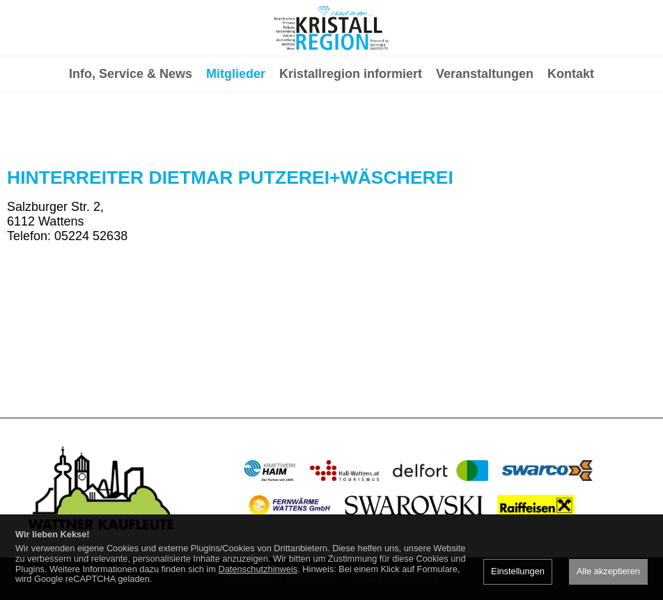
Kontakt (570, 129)
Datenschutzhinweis (257, 569)
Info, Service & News (130, 129)
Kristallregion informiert (350, 129)
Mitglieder (235, 129)
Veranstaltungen (484, 129)
